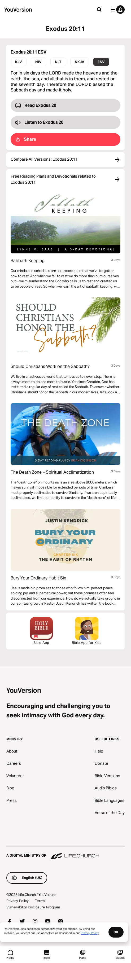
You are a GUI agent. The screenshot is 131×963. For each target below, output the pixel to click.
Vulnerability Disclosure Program (33, 907)
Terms (40, 901)
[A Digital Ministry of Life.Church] (65, 853)
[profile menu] (117, 9)
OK (116, 932)
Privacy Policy (17, 901)
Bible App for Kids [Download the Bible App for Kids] (86, 631)
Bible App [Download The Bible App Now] (41, 631)
